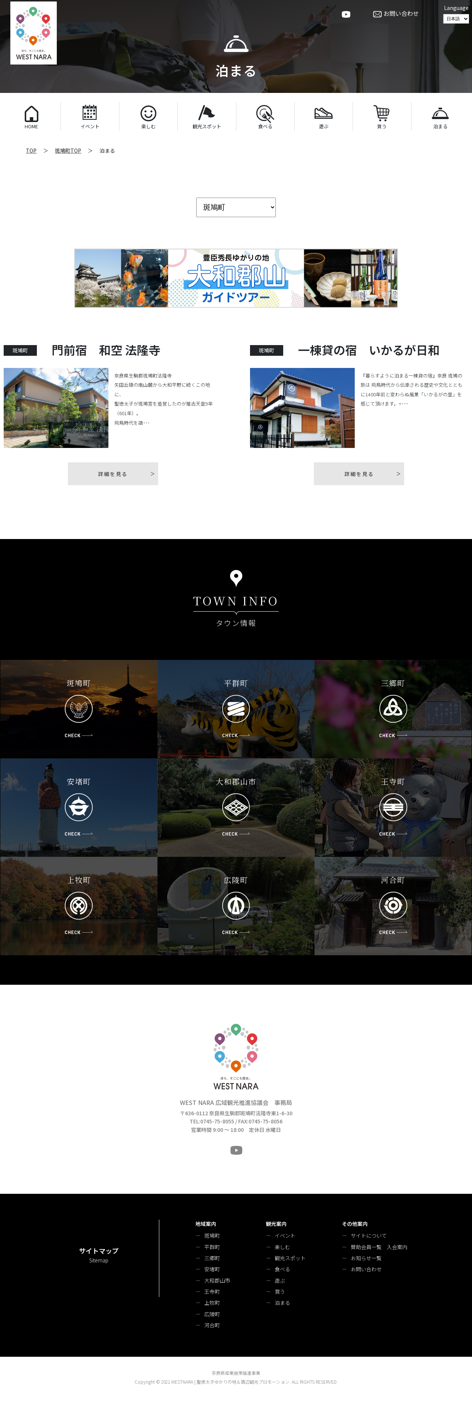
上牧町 (212, 1302)
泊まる (282, 1302)
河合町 (212, 1325)
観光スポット (290, 1258)
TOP (31, 150)
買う (280, 1291)
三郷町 (212, 1258)
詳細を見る (113, 473)
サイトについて (369, 1235)
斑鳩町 (212, 1235)
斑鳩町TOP (68, 150)
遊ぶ (280, 1280)
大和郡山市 (217, 1280)
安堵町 (212, 1269)
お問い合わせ (366, 1269)
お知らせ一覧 (366, 1258)
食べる (282, 1269)
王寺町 (212, 1291)
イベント (285, 1235)
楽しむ (282, 1247)
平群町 (212, 1247)
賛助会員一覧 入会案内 (379, 1247)
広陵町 (212, 1314)
